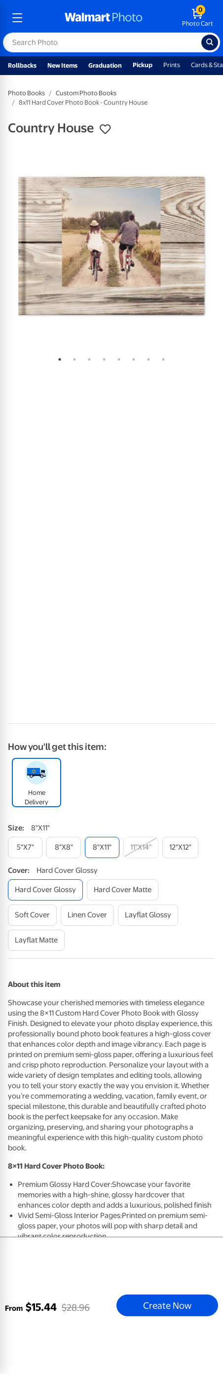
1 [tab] (58, 357)
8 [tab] (161, 357)
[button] (105, 129)
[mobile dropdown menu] (17, 17)
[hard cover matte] (122, 890)
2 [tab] (72, 357)
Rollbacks (22, 65)
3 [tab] (87, 357)
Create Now (167, 1305)
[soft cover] (32, 915)
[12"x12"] (180, 847)
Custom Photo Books (86, 93)
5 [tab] (117, 357)
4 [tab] (102, 357)
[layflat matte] (36, 940)
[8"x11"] (102, 847)
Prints (171, 65)
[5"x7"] (25, 847)
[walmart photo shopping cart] (197, 17)
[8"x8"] (63, 847)
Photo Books (26, 93)
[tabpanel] (111, 246)
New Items (62, 65)
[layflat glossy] (148, 915)
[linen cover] (87, 915)
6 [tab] (132, 357)
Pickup (142, 65)
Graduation (105, 65)
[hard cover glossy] (45, 890)
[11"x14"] (140, 847)
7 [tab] (146, 357)
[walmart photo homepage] (104, 17)
